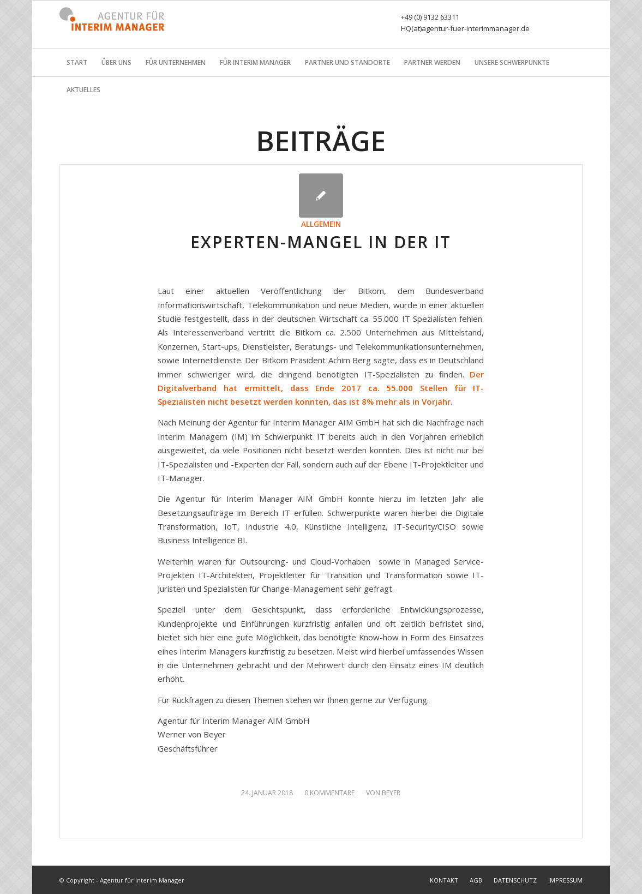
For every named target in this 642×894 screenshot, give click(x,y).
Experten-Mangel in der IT (320, 242)
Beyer (391, 792)
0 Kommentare (329, 792)
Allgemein (321, 224)
